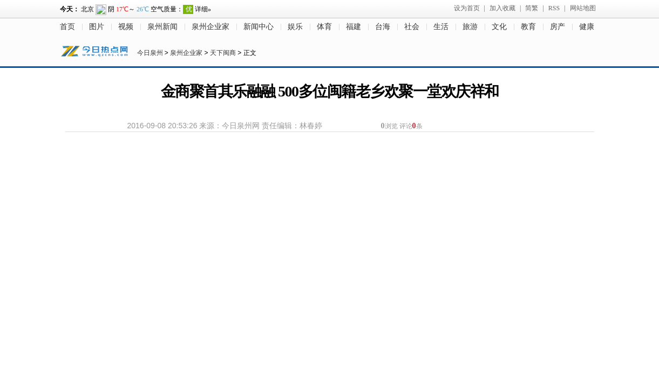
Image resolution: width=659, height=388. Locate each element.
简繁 (531, 8)
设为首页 (467, 8)
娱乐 (295, 27)
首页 (67, 27)
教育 (528, 27)
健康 (586, 27)
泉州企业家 (210, 27)
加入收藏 (502, 8)
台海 (382, 27)
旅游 (470, 27)
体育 (324, 27)
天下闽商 (223, 53)
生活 (441, 27)
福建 (353, 27)
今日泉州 (150, 53)
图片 (96, 27)
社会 (411, 27)
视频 (125, 27)
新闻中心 (258, 27)
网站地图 (583, 8)
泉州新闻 (162, 27)
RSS (554, 8)
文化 (499, 27)
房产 (557, 27)
